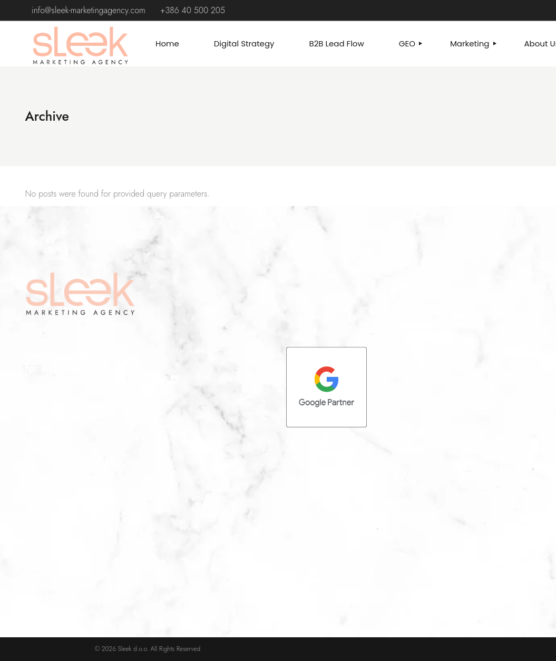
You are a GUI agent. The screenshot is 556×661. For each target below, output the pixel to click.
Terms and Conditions (60, 561)
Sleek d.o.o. (133, 649)
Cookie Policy (47, 574)
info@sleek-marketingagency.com (88, 10)
